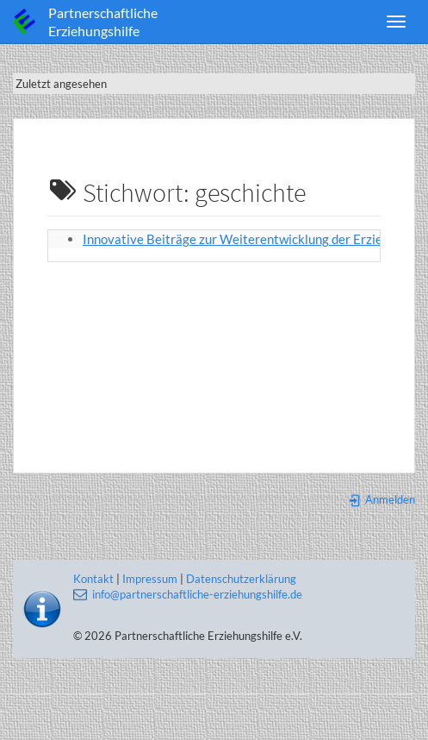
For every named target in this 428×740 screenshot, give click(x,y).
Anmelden (381, 499)
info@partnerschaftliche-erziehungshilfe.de (197, 594)
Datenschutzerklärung (241, 579)
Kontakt (93, 579)
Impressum (149, 579)
